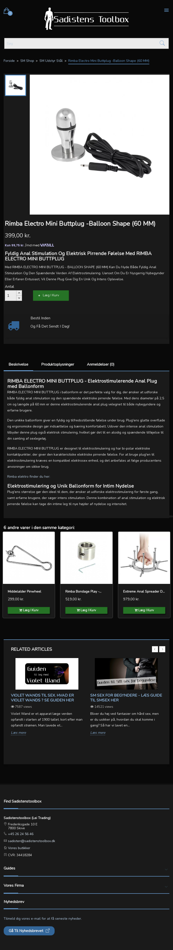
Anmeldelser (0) (100, 364)
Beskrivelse (18, 364)
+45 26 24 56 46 (20, 834)
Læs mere (18, 733)
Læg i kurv (51, 295)
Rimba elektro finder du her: (28, 476)
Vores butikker (18, 848)
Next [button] (162, 649)
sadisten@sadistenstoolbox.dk (31, 841)
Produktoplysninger (57, 364)
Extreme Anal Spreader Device (144, 591)
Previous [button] (155, 649)
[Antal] (10, 295)
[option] (47, 700)
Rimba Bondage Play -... (83, 591)
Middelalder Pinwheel (24, 591)
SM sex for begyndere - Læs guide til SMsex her (126, 698)
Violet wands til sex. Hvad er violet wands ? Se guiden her (42, 698)
